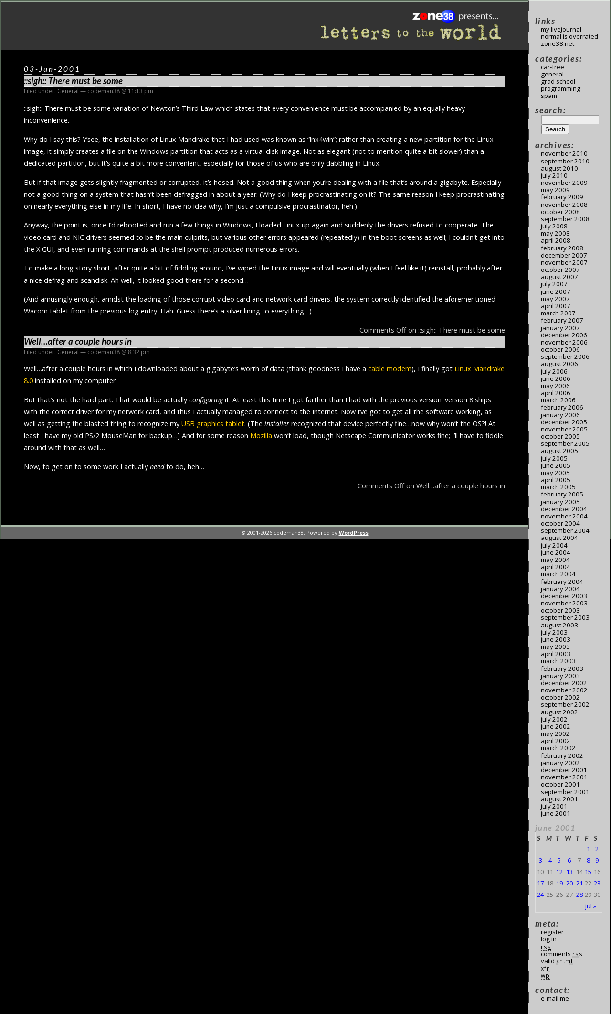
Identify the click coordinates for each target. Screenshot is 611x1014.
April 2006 (555, 392)
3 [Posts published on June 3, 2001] (540, 860)
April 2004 (555, 566)
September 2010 (565, 161)
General (68, 91)
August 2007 (559, 276)
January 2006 (560, 414)
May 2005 (555, 472)
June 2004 (555, 552)
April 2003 (555, 653)
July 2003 (554, 632)
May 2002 (555, 733)
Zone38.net (557, 43)
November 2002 (564, 690)
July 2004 (554, 545)
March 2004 (558, 574)
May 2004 (555, 559)
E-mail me (555, 998)
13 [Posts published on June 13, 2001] (569, 871)
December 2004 (564, 509)
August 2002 (559, 712)
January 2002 (560, 762)
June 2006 (555, 378)
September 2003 (565, 617)
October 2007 (560, 269)
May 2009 (555, 189)
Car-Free (552, 67)
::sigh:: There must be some (73, 81)
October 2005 (560, 436)
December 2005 (564, 422)
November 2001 (564, 777)
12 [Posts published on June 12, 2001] (559, 871)
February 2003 (562, 668)
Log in (549, 939)
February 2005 (562, 494)
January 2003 (560, 675)
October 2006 (560, 349)
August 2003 (559, 625)
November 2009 (564, 182)
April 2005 (555, 479)
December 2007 (564, 255)
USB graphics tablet (212, 423)
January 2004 (560, 588)
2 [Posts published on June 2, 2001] (597, 848)
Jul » (590, 906)
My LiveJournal (561, 29)
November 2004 (564, 516)
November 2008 (564, 204)
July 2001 (554, 806)
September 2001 (565, 791)
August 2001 (559, 799)
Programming (560, 88)
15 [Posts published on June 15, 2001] (588, 871)
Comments (562, 953)
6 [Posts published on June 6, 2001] (569, 860)
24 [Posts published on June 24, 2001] (540, 894)
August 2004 (559, 537)
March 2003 (558, 661)
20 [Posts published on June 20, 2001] (569, 883)
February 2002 (562, 755)
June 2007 (555, 291)
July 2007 (554, 284)
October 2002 (560, 697)
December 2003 (564, 596)
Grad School (558, 81)
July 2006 (554, 371)
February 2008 (562, 248)
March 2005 (558, 487)
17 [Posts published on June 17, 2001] (540, 883)
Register (552, 932)
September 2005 (565, 443)
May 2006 (555, 385)
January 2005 (560, 501)
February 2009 (562, 197)
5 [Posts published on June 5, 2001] (559, 860)
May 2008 (555, 233)
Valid (557, 961)
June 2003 (555, 639)
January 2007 (560, 328)
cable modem (389, 368)
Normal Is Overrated (569, 36)
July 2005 (554, 458)
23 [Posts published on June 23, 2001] (597, 883)
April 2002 (555, 740)
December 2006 (564, 335)
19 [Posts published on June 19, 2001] (559, 883)
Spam (549, 95)
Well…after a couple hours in (78, 341)
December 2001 (564, 770)
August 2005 (559, 450)
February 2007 (562, 320)
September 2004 (565, 530)
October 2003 (560, 610)
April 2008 (555, 240)
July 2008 (554, 226)
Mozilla (261, 435)
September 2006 (565, 356)
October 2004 (560, 523)
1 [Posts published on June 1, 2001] (588, 848)
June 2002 (555, 726)
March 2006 (558, 400)
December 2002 (564, 683)
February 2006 (562, 407)
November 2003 (564, 603)
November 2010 (564, 153)
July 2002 (554, 719)
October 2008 (560, 211)
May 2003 (555, 646)
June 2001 (555, 813)
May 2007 (555, 298)
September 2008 (565, 219)
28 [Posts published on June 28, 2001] (579, 894)
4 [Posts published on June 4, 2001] (550, 860)
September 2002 (565, 704)
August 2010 (559, 168)
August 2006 (559, 363)
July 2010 (554, 175)
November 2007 (564, 262)
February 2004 (562, 581)
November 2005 (564, 429)
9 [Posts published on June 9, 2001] (597, 860)
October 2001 (560, 784)
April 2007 (555, 306)
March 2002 (558, 748)
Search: (550, 110)
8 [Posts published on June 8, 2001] (588, 860)
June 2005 (555, 465)
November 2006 (564, 342)
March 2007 (558, 313)
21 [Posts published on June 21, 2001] (579, 883)
